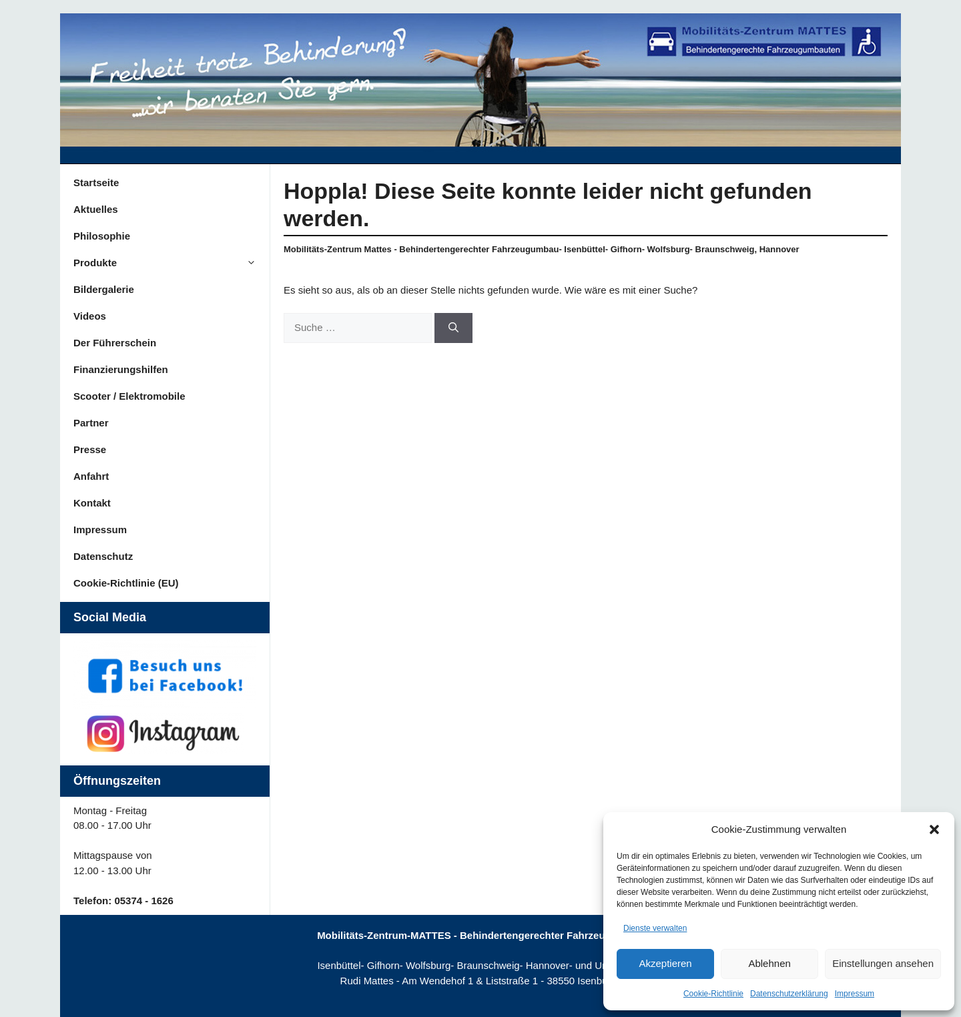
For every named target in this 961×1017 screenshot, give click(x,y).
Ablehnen (769, 963)
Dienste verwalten (655, 928)
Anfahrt (91, 476)
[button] (934, 829)
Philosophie (101, 236)
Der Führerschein (114, 342)
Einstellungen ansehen (883, 963)
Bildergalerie (103, 289)
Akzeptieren (665, 963)
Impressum (854, 993)
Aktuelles (95, 209)
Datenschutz (103, 556)
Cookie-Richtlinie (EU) (126, 583)
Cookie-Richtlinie (713, 993)
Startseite (96, 182)
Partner (91, 422)
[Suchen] (453, 328)
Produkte (171, 263)
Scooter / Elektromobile (129, 396)
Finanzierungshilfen (120, 369)
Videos (89, 316)
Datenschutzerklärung (789, 993)
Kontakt (92, 502)
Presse (89, 449)
